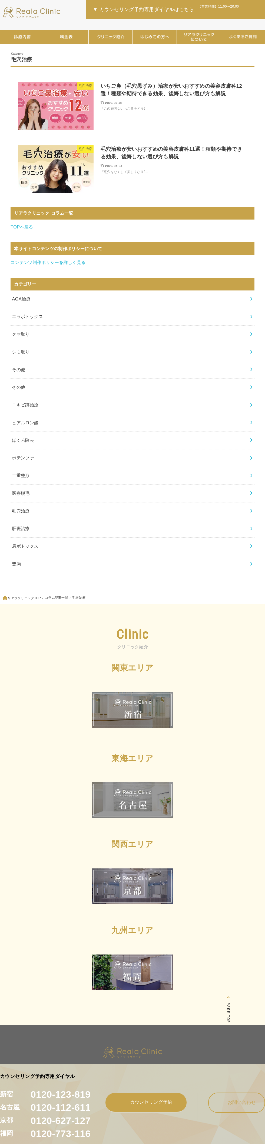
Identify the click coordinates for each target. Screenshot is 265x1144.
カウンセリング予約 (146, 1101)
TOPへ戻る (22, 226)
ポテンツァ (23, 457)
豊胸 (16, 563)
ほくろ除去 (23, 440)
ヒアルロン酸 (25, 422)
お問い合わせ (236, 1102)
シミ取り (21, 351)
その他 (18, 369)
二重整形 (21, 475)
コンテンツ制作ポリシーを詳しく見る (48, 262)
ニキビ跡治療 (25, 404)
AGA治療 (21, 298)
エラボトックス (27, 316)
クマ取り (21, 334)
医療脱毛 (21, 493)
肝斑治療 (21, 528)
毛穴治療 (21, 510)
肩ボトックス (25, 546)
